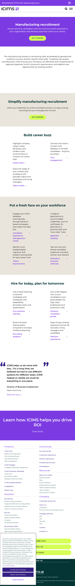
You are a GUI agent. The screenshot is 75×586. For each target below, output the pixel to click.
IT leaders (7, 520)
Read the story (13, 395)
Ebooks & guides (44, 477)
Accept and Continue (18, 570)
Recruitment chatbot (11, 476)
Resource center (45, 475)
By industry (8, 499)
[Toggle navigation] (71, 9)
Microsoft (42, 521)
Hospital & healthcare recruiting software (17, 504)
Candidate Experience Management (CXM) (19, 237)
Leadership (42, 507)
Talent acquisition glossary (47, 487)
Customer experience (47, 455)
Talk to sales (37, 553)
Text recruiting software (11, 456)
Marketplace (44, 466)
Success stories (45, 451)
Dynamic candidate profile (55, 314)
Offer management (10, 461)
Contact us (43, 531)
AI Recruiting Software (12, 482)
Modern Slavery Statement (50, 577)
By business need (11, 526)
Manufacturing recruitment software (15, 506)
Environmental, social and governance (51, 510)
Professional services (47, 463)
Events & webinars (45, 482)
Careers (42, 527)
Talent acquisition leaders (12, 517)
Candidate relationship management (16, 467)
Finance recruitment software (13, 509)
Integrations (9, 486)
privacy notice (37, 431)
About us (42, 505)
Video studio (18, 186)
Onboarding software (11, 459)
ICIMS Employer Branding (14, 471)
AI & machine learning (19, 312)
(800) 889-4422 (37, 541)
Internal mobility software (12, 529)
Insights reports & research (47, 485)
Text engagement (56, 159)
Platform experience (55, 338)
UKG (40, 524)
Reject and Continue (18, 574)
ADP (40, 516)
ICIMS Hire (8, 451)
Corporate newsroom (47, 501)
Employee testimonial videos (13, 479)
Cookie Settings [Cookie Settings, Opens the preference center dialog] (18, 579)
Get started (37, 38)
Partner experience (46, 459)
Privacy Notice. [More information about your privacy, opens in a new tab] (10, 565)
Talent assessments (19, 262)
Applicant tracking (54, 237)
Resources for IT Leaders (47, 492)
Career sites (18, 163)
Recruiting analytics (17, 335)
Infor (40, 519)
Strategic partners (46, 514)
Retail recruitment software (13, 501)
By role (7, 512)
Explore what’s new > (32, 3)
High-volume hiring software (13, 531)
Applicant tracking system (12, 454)
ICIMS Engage (9, 465)
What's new (8, 490)
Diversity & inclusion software (55, 261)
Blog (40, 480)
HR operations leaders (11, 522)
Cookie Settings (38, 577)
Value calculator (44, 490)
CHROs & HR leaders (10, 515)
